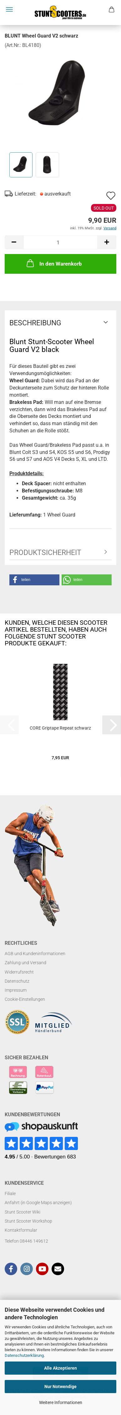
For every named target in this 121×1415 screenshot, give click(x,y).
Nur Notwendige (60, 1386)
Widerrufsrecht (19, 972)
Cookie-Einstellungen (25, 999)
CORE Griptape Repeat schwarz (60, 727)
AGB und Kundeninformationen (35, 953)
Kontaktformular (21, 1230)
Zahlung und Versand (25, 962)
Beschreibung (35, 323)
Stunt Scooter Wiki (22, 1211)
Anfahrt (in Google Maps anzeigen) (38, 1202)
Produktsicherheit (45, 552)
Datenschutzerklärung (24, 1355)
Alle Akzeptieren (60, 1368)
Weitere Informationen (60, 1402)
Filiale (10, 1193)
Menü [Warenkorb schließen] (9, 9)
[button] (14, 242)
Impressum (16, 990)
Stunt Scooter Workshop (28, 1221)
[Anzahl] (60, 242)
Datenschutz (17, 981)
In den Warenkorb (53, 263)
